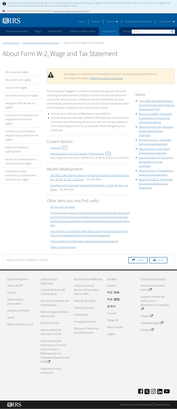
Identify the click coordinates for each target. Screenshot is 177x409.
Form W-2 (58, 148)
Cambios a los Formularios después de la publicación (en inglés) (21, 135)
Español (112, 21)
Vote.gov (147, 330)
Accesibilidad (162, 404)
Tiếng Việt (112, 320)
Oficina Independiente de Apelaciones (55, 314)
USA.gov (147, 316)
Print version (100, 154)
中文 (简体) (113, 292)
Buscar (172, 31)
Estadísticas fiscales (18, 310)
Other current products (63, 247)
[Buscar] (153, 32)
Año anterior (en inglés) (18, 80)
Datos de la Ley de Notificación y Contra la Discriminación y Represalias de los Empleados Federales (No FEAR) (55, 351)
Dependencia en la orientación (51, 371)
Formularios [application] (109, 31)
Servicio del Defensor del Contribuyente (55, 303)
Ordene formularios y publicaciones (17, 149)
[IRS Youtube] (167, 391)
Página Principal (11, 43)
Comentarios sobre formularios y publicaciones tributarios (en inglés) (20, 175)
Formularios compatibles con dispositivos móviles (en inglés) (21, 119)
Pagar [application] (38, 31)
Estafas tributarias (84, 308)
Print (161, 260)
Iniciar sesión (167, 21)
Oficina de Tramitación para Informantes (86, 331)
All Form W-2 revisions (62, 207)
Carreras (12, 292)
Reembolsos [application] (55, 31)
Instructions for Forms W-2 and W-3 (69, 154)
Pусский (112, 313)
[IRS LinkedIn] (159, 392)
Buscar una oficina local (20, 324)
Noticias (96, 21)
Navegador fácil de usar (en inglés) (20, 105)
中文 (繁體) (113, 299)
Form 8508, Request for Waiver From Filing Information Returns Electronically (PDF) (156, 105)
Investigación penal (85, 322)
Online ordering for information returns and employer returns (84, 241)
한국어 (111, 306)
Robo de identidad (84, 301)
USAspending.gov (152, 323)
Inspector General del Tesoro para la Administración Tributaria (155, 303)
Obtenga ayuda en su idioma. (106, 78)
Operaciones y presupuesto (15, 302)
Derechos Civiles (50, 323)
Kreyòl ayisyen (115, 327)
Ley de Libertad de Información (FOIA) (51, 332)
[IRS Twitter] (147, 392)
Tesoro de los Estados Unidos (153, 288)
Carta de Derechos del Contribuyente (53, 292)
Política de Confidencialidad (136, 404)
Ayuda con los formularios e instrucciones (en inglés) (20, 161)
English (111, 334)
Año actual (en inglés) (17, 72)
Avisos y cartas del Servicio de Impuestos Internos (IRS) (86, 290)
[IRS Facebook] (140, 391)
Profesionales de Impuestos (138, 21)
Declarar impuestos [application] (17, 31)
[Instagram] (153, 391)
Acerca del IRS (15, 286)
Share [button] (140, 260)
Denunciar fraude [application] (132, 31)
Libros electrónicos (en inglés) (21, 95)
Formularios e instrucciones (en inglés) (40, 43)
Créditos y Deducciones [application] (82, 31)
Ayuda (82, 21)
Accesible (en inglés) (16, 88)
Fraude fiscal (81, 315)
